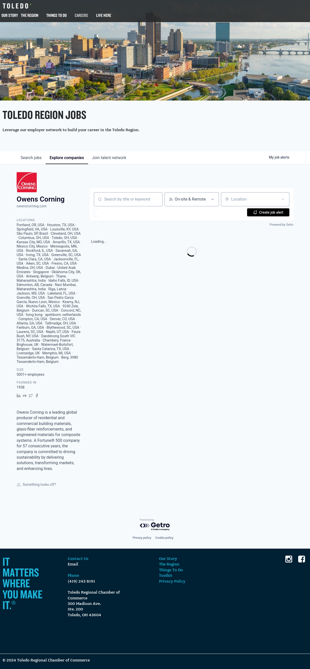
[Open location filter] (282, 199)
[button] (110, 212)
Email (73, 564)
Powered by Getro (281, 224)
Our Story (10, 15)
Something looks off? (36, 485)
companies (67, 157)
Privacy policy (142, 538)
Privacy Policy (172, 582)
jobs (31, 157)
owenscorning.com (32, 206)
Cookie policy (164, 538)
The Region (29, 15)
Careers (81, 15)
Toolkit (165, 576)
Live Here (103, 15)
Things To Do (56, 15)
